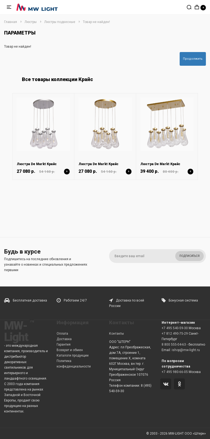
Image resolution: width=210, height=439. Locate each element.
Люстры (31, 22)
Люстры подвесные (59, 22)
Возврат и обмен (70, 350)
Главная (10, 22)
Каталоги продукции (73, 355)
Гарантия (64, 344)
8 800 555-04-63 (174, 344)
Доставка (64, 339)
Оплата (62, 333)
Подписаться (189, 255)
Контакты (116, 333)
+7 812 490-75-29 (175, 333)
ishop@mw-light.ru (186, 350)
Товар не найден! (96, 22)
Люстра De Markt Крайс (37, 164)
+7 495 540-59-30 (175, 328)
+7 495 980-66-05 (175, 372)
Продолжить (193, 59)
